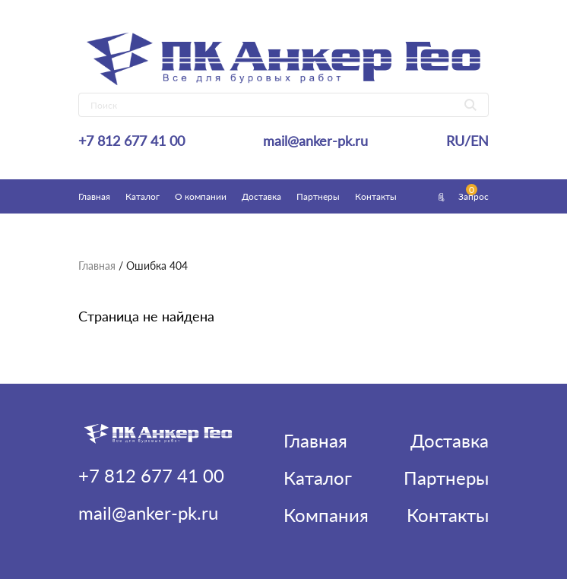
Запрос (462, 196)
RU (455, 140)
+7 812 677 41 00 (131, 140)
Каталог (142, 196)
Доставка (261, 196)
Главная (94, 196)
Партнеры (318, 196)
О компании (200, 196)
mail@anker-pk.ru (315, 140)
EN (479, 140)
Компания (326, 515)
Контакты (376, 196)
